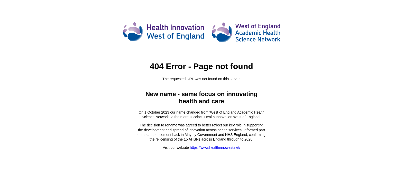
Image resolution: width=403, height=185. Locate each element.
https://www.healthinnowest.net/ (215, 147)
